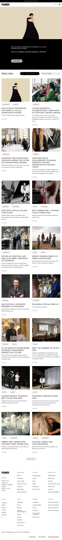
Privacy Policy (42, 536)
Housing (50, 481)
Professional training (53, 502)
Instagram (4, 502)
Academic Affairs (37, 505)
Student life (52, 472)
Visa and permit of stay (54, 483)
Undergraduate (36, 475)
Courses (35, 472)
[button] (56, 4)
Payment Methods (22, 492)
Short (34, 481)
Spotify (3, 507)
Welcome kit (51, 486)
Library (34, 507)
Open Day (19, 486)
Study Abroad (36, 489)
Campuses (19, 520)
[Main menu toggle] (59, 4)
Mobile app (51, 478)
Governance (20, 525)
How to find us (21, 522)
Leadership (20, 502)
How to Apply (20, 481)
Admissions (20, 472)
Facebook (4, 514)
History (19, 505)
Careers (50, 499)
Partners (19, 517)
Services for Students (53, 505)
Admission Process (22, 483)
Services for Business (53, 510)
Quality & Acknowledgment (21, 511)
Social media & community (36, 514)
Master (34, 478)
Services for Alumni (53, 507)
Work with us (36, 517)
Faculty (19, 514)
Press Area (35, 510)
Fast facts (19, 507)
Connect (35, 499)
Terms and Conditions (53, 536)
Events (19, 475)
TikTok (3, 505)
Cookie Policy (32, 536)
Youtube (4, 510)
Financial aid (20, 489)
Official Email (51, 475)
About (19, 499)
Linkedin (4, 512)
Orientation (20, 478)
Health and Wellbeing (53, 492)
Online (34, 483)
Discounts (50, 489)
